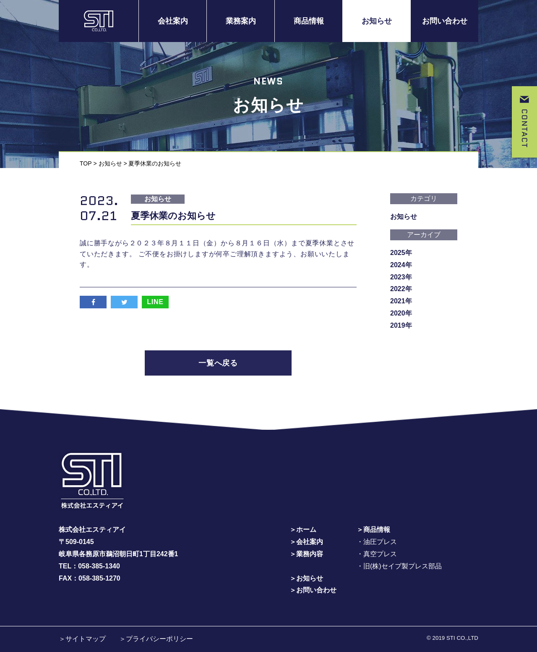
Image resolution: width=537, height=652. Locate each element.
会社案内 (173, 21)
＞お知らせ (306, 578)
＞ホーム (302, 529)
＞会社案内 (306, 541)
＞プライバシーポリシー (156, 638)
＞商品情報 (373, 529)
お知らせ (377, 21)
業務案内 (241, 21)
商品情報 (309, 21)
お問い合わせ (444, 21)
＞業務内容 (306, 553)
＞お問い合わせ (312, 590)
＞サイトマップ (82, 638)
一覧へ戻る (218, 363)
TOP (86, 163)
